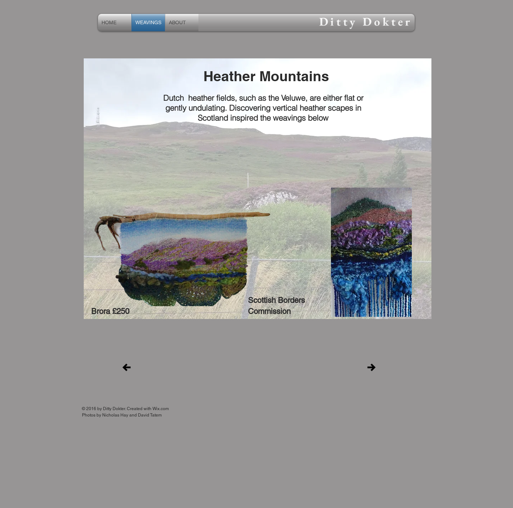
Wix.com (160, 408)
